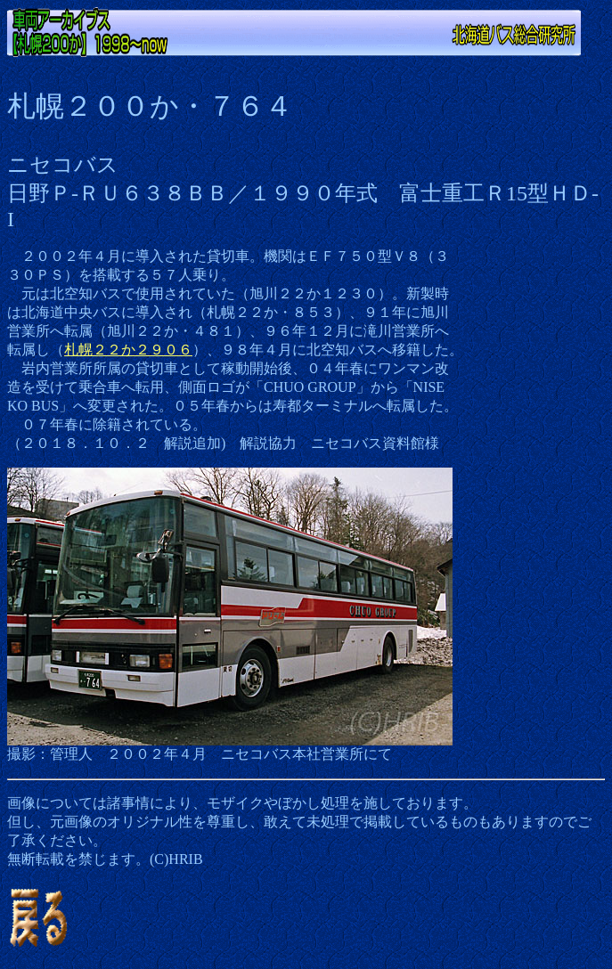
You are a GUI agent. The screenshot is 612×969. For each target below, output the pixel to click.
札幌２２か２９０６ (128, 349)
